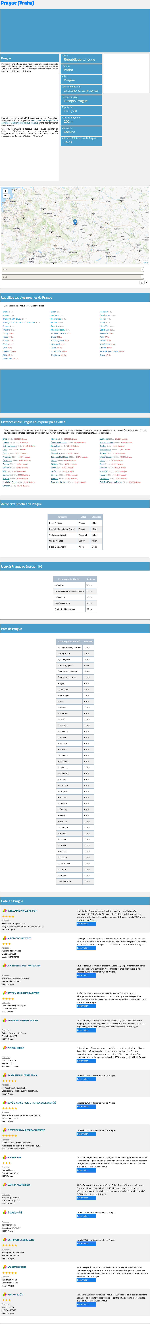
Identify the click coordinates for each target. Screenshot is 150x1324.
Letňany (55, 315)
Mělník (103, 319)
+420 (68, 142)
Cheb (102, 464)
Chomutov (55, 453)
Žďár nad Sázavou (59, 482)
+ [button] (5, 191)
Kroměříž (104, 471)
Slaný (102, 323)
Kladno (54, 323)
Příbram (6, 330)
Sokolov (54, 479)
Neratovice (56, 319)
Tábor (102, 460)
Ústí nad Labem (10, 446)
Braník (5, 312)
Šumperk (7, 475)
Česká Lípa (104, 330)
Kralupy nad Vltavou (12, 319)
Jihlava (103, 453)
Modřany (104, 312)
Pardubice (55, 446)
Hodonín (103, 475)
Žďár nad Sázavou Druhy (111, 482)
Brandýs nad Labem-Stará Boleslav (19, 323)
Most (5, 450)
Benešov (55, 326)
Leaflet (145, 263)
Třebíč (53, 460)
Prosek (6, 315)
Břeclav (6, 479)
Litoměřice (104, 326)
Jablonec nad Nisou (59, 457)
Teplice (6, 453)
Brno (5, 439)
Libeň (53, 312)
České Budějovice (59, 442)
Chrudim (6, 486)
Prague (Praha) (17, 3)
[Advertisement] (75, 30)
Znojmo (6, 464)
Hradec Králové (106, 442)
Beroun (6, 326)
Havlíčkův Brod (9, 482)
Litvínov (54, 475)
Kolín (53, 471)
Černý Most (105, 315)
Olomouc (104, 439)
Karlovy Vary (105, 450)
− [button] (5, 196)
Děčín (53, 450)
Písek (5, 471)
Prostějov (7, 457)
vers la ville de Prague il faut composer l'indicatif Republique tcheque (29, 121)
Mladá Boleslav (58, 330)
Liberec (6, 442)
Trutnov (103, 468)
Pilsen (54, 439)
